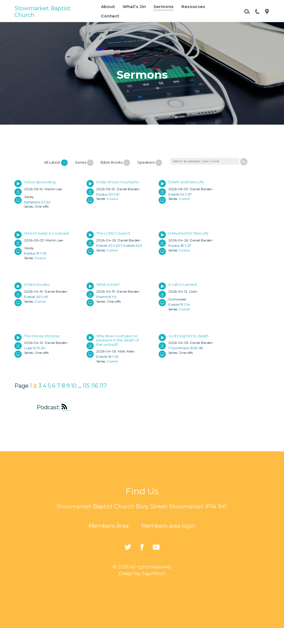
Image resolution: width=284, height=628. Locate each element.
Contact (110, 16)
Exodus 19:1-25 (35, 253)
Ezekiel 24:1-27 (180, 194)
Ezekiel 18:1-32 (107, 356)
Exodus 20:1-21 (107, 194)
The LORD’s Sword (113, 233)
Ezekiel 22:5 (132, 245)
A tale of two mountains (117, 182)
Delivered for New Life (188, 233)
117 (103, 385)
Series (84, 162)
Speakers (149, 162)
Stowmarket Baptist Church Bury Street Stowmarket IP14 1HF (142, 506)
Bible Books (115, 162)
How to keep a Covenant (46, 233)
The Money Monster (42, 336)
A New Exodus (37, 284)
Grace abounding (39, 182)
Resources (193, 6)
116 (94, 385)
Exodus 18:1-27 (179, 245)
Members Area (108, 526)
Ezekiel (184, 199)
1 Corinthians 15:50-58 (185, 348)
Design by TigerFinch (142, 573)
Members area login (168, 526)
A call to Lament (182, 284)
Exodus (112, 199)
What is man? (108, 284)
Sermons (163, 6)
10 (74, 385)
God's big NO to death (188, 336)
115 (86, 385)
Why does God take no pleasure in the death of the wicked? (117, 340)
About (108, 6)
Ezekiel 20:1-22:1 (109, 245)
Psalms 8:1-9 (106, 297)
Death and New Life (186, 182)
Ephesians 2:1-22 (37, 202)
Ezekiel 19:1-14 (179, 304)
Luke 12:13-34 (34, 348)
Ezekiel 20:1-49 (36, 297)
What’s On (134, 6)
